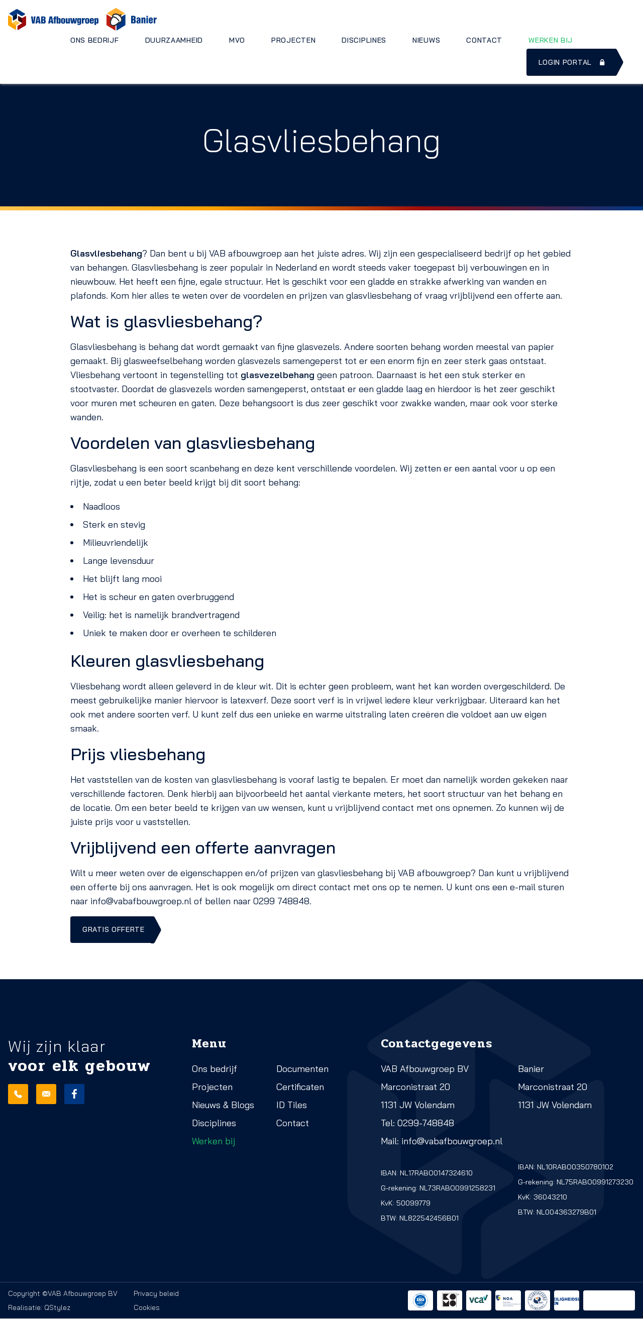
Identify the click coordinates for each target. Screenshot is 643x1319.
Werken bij (550, 40)
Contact (484, 40)
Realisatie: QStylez (39, 1307)
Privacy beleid (156, 1293)
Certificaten (300, 1087)
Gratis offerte (113, 929)
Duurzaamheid (174, 40)
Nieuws (426, 40)
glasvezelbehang (277, 375)
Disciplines (364, 40)
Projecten (293, 40)
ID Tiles (291, 1105)
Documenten (302, 1069)
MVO (237, 40)
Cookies (147, 1307)
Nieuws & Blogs (223, 1105)
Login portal (573, 62)
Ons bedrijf (94, 40)
